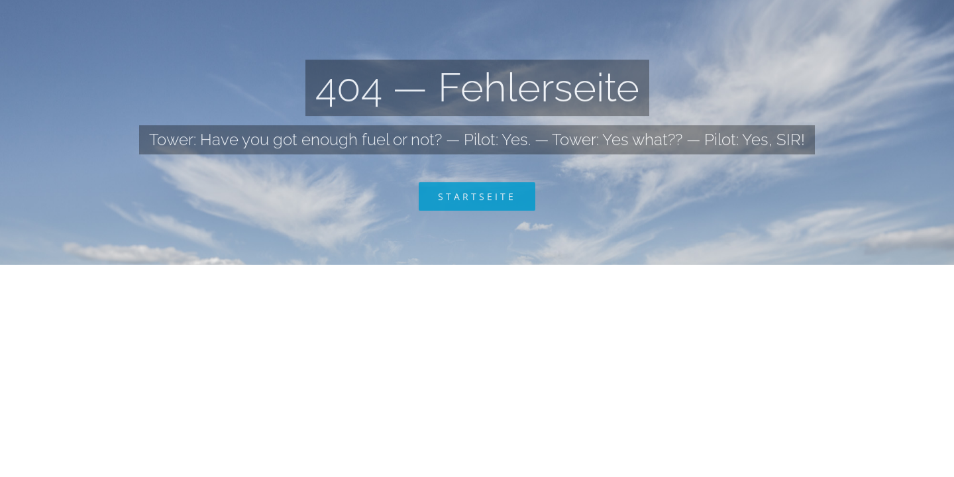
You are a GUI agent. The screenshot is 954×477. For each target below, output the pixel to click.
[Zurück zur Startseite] (477, 198)
